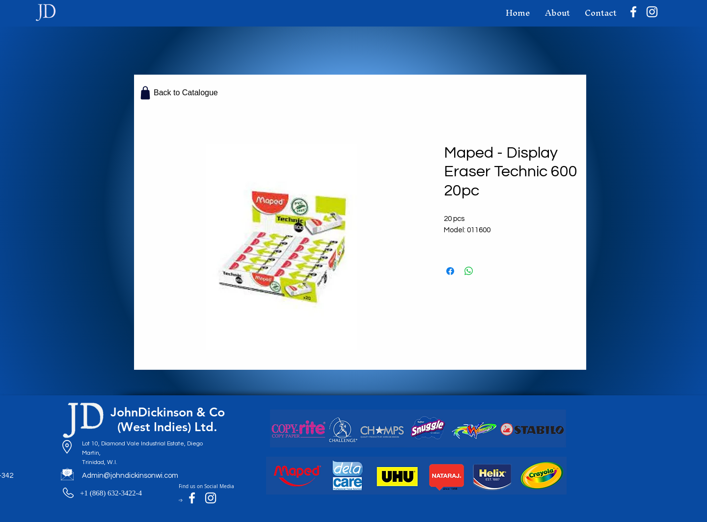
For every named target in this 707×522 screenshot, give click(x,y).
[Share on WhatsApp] (469, 271)
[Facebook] (633, 11)
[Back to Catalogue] (179, 92)
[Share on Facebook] (450, 271)
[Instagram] (652, 11)
